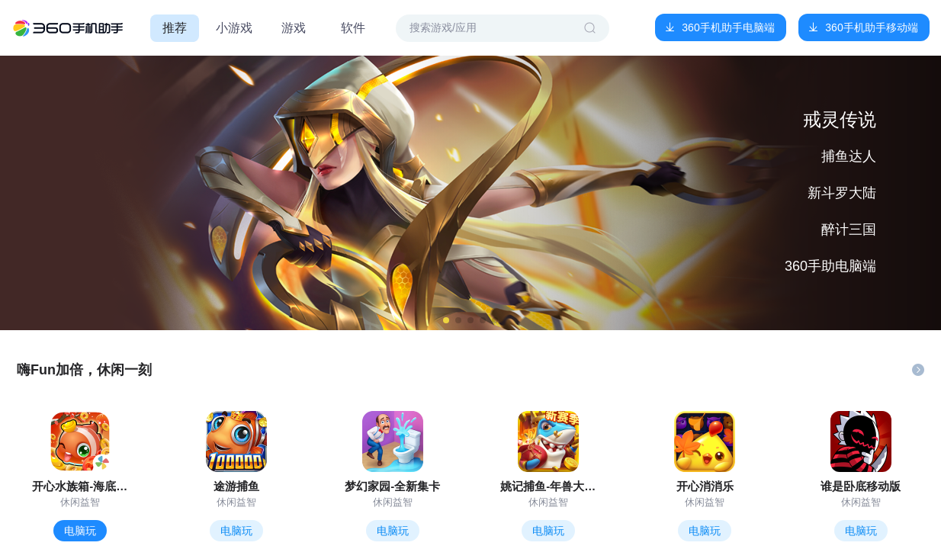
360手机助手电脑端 (728, 27)
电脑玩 (80, 531)
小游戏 (234, 27)
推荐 (174, 27)
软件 (353, 27)
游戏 (293, 27)
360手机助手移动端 (871, 27)
